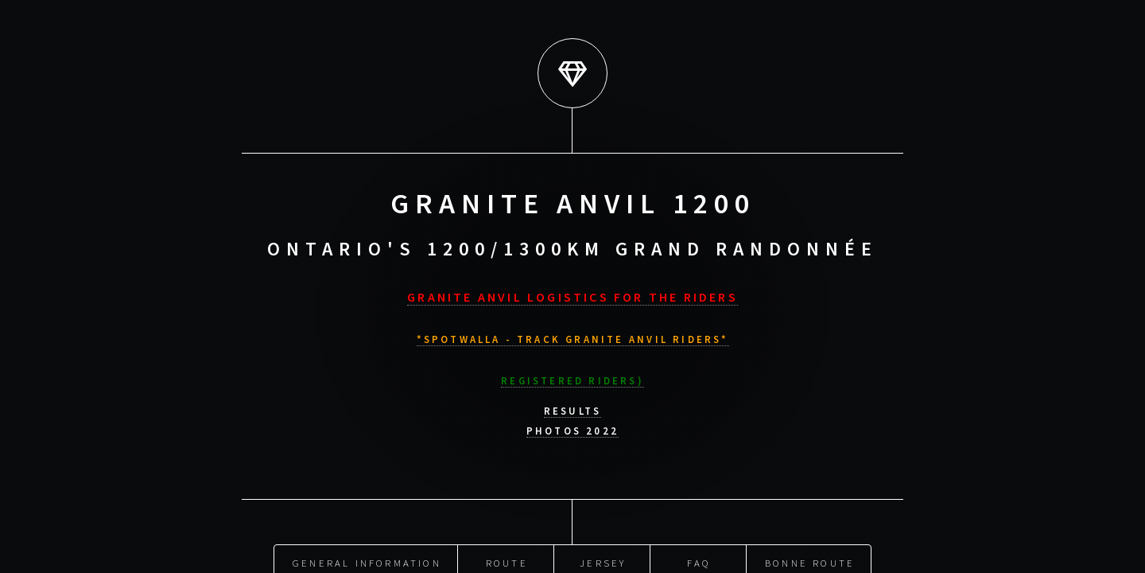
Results (572, 408)
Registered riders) (572, 377)
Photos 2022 (572, 428)
